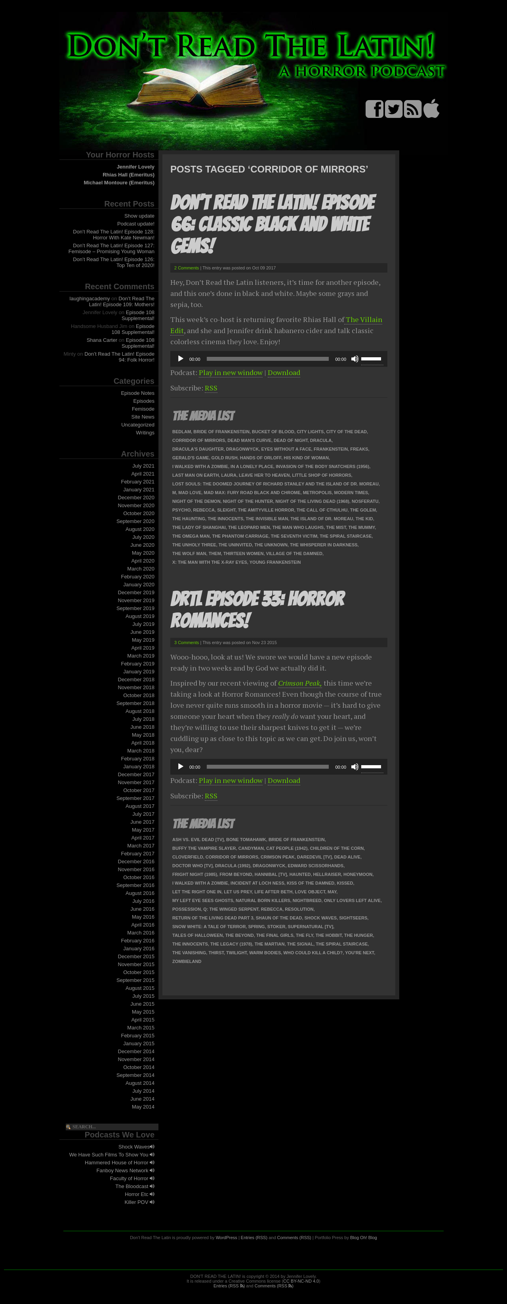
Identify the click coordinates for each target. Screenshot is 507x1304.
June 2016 (142, 909)
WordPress (226, 1237)
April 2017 (142, 838)
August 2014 (140, 1083)
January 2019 (138, 672)
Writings (145, 433)
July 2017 (143, 814)
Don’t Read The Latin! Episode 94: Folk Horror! (119, 357)
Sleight (226, 510)
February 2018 (137, 759)
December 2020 (136, 497)
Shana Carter (102, 340)
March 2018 (140, 751)
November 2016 (136, 869)
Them (215, 553)
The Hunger (358, 935)
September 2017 (135, 798)
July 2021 (143, 466)
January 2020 (138, 585)
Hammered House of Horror (119, 1163)
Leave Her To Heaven (264, 475)
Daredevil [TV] (314, 857)
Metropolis (317, 492)
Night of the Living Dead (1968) (312, 501)
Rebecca (204, 510)
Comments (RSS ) (274, 1285)
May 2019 (143, 640)
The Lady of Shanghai (199, 527)
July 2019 (143, 624)
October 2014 (138, 1067)
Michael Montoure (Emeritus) (119, 183)
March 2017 (140, 846)
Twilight (236, 952)
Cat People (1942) (286, 848)
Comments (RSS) (294, 1237)
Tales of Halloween (197, 935)
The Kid (364, 518)
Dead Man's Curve (249, 440)
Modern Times (351, 492)
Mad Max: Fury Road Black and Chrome (252, 492)
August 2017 (140, 806)
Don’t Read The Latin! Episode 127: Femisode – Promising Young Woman (111, 248)
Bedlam (181, 431)
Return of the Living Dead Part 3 (213, 917)
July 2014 (143, 1091)
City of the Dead (346, 431)
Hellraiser (327, 874)
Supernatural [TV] (310, 926)
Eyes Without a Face (286, 449)
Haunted (300, 874)
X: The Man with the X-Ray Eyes (209, 562)
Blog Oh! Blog (363, 1237)
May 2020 (143, 553)
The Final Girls (275, 935)
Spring (256, 926)
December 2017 (136, 774)
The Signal (300, 944)
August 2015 (140, 988)
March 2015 (140, 1028)
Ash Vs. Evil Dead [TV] (198, 839)
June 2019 (142, 632)
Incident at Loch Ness (257, 883)
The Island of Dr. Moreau (321, 518)
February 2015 (137, 1036)
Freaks (359, 449)
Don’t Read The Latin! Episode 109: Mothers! (122, 301)
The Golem (363, 510)
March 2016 (140, 933)
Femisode (143, 409)
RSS (211, 387)
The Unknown (271, 544)
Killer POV (139, 1202)
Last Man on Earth (195, 475)
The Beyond (239, 935)
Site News (142, 417)
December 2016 (136, 861)
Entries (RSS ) (229, 1285)
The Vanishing (189, 952)
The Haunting (188, 518)
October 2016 (138, 877)
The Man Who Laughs (298, 527)
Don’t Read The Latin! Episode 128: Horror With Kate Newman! (113, 235)
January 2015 (138, 1043)
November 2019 (136, 600)
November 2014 (136, 1059)
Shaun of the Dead (279, 917)
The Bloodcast (134, 1186)
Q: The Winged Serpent (230, 909)
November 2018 (136, 687)
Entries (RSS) (254, 1237)
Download (284, 372)
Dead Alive (347, 857)
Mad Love (189, 492)
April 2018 (142, 743)
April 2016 (142, 925)
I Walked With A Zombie (200, 466)
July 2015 (143, 996)
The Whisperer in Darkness (324, 544)
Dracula (321, 440)
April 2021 (142, 474)
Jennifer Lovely (135, 167)
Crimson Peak (278, 857)
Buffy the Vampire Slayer (204, 848)
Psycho (181, 510)
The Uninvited (235, 544)
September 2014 (135, 1075)
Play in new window (231, 372)
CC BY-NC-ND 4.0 (301, 1281)
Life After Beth (273, 891)
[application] (278, 359)
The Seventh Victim (294, 536)
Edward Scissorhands (316, 865)
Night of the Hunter (248, 501)
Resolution (299, 909)
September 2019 (135, 608)
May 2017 (143, 830)
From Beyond (235, 874)
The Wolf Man (189, 553)
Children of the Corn (337, 848)
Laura (228, 475)
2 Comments (186, 267)
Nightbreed (307, 900)
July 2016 (143, 901)
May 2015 (143, 1012)
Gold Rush (225, 457)
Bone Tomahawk (246, 839)
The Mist (336, 527)
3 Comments (186, 642)
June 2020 (142, 545)
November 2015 (136, 964)
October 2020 (138, 513)
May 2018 (143, 735)
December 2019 (136, 592)
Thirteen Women (243, 553)
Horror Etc (139, 1194)
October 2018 (138, 695)
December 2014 (136, 1051)
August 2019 (140, 616)
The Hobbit (329, 935)
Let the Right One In (196, 891)
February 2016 (137, 941)
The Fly (304, 935)
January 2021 (138, 490)
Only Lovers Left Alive (352, 900)
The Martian (270, 944)
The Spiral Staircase (346, 536)
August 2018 (140, 711)
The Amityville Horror (266, 510)
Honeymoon (357, 874)
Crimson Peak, (300, 683)
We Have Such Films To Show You (111, 1155)
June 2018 (142, 727)
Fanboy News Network (125, 1170)
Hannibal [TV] (271, 874)
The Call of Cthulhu (322, 510)
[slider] (268, 359)
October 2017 (138, 790)
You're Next (359, 952)
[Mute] (355, 359)
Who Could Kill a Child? (313, 952)
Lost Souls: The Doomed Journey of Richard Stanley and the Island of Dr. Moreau (275, 483)
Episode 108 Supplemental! (138, 315)
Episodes (143, 401)
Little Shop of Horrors (321, 475)
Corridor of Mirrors (198, 440)
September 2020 (135, 521)
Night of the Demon (196, 501)
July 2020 (143, 537)
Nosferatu (365, 501)
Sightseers (353, 917)
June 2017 (142, 822)
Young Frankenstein (275, 562)
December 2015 (136, 956)
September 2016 (135, 885)
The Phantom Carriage (240, 536)
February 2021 (137, 482)
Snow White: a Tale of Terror (209, 926)
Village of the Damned (294, 553)
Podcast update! (135, 224)
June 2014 (142, 1099)
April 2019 (142, 648)
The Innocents (225, 518)
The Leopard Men (249, 527)
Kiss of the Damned (310, 883)
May (332, 891)
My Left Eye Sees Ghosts (202, 900)
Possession (186, 909)
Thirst (216, 952)
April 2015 (142, 1020)
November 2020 (136, 505)
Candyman (251, 848)
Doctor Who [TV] (192, 865)
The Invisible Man (267, 518)
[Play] (181, 359)
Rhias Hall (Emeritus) (128, 175)
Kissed (345, 883)
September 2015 (135, 980)
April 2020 (142, 561)
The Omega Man (191, 536)
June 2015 (142, 1004)
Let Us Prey (238, 891)
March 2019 (140, 656)
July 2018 (143, 719)
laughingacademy (90, 298)
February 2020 (137, 577)
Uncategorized (137, 425)
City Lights (310, 431)
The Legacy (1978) (231, 944)
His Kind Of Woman (306, 457)
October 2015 (138, 972)
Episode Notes (137, 393)
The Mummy (362, 527)
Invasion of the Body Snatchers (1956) (322, 466)
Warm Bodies (265, 952)
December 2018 (136, 679)
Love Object (310, 891)
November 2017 (136, 782)
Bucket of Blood (273, 431)
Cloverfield (187, 857)
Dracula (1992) (232, 865)
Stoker (276, 926)
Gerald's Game (190, 457)
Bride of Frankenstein (221, 431)
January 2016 (138, 948)
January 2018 (138, 767)
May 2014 (143, 1107)
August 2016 (140, 893)
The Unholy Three (194, 544)
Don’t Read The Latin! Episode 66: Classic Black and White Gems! (272, 224)
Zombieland (186, 961)
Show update (139, 216)
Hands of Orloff (261, 457)
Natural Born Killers (263, 900)
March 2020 (140, 569)
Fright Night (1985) (194, 874)
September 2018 (135, 703)
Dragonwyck (242, 449)
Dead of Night (291, 440)
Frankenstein (331, 449)
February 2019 (137, 664)
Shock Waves (136, 1147)
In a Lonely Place (252, 466)
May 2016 (143, 917)
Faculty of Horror (132, 1178)
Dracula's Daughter (198, 449)
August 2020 (140, 529)
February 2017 (137, 854)
